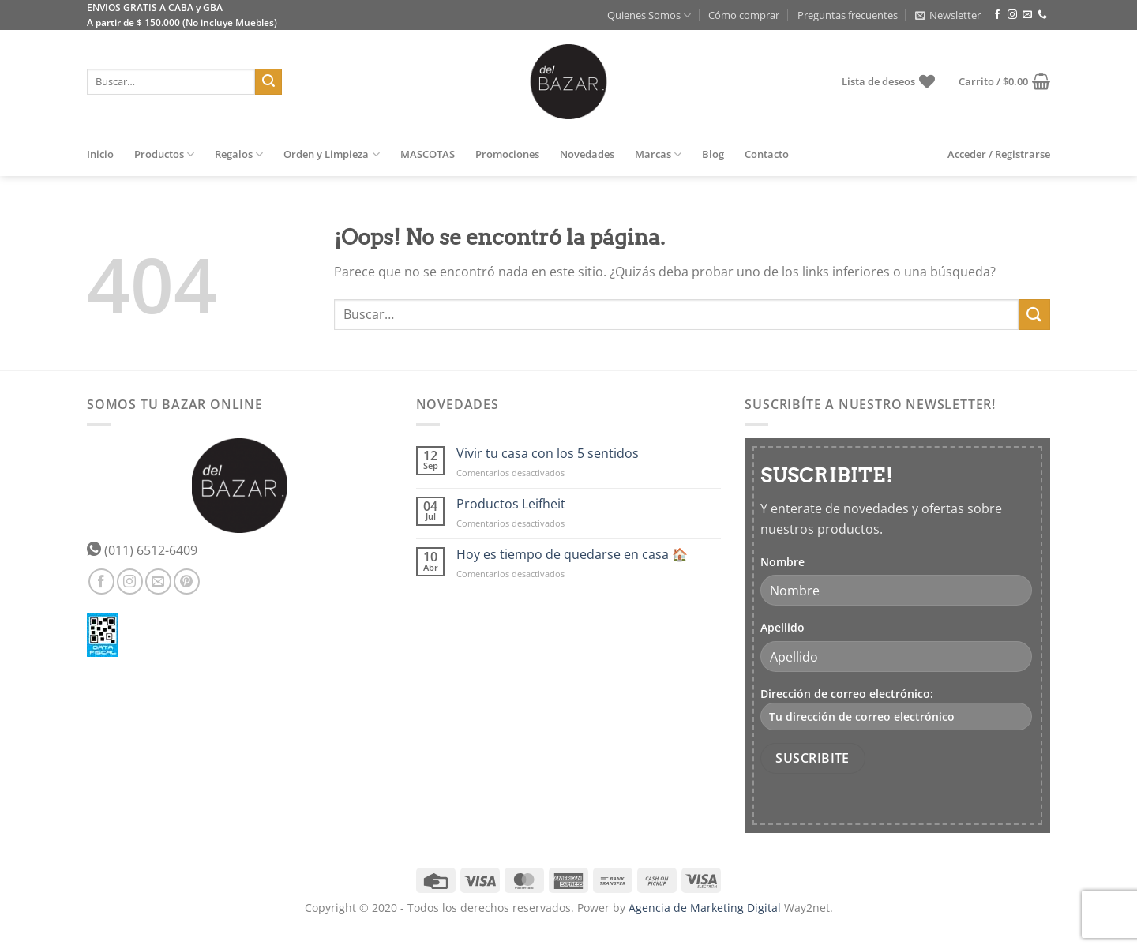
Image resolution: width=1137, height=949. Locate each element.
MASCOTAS (427, 154)
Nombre (782, 561)
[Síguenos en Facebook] (997, 15)
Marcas (658, 154)
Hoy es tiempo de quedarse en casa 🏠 (572, 554)
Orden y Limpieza (331, 154)
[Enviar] (268, 82)
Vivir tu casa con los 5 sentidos (547, 453)
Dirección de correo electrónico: (896, 708)
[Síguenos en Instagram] (1012, 15)
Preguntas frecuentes (847, 15)
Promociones (507, 154)
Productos (164, 154)
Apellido (782, 627)
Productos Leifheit (510, 504)
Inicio (100, 154)
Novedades (587, 154)
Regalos (239, 154)
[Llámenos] (1042, 15)
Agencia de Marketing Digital (705, 907)
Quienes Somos (649, 15)
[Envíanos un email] (1027, 15)
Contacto (767, 154)
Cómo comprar (743, 15)
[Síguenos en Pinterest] (187, 581)
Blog (713, 154)
